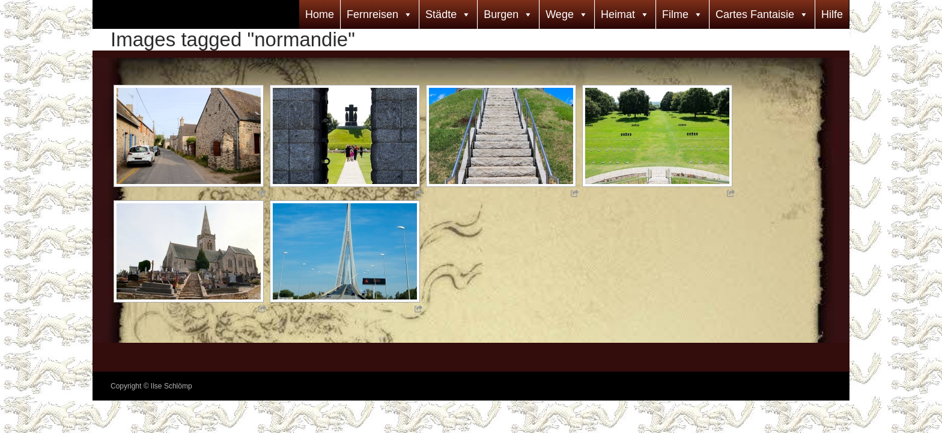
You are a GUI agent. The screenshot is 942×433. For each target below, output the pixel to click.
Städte (441, 14)
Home (319, 14)
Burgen (501, 14)
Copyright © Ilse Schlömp (151, 386)
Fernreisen (372, 14)
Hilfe (832, 14)
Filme (675, 14)
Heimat (618, 14)
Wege (559, 14)
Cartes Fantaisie (755, 14)
